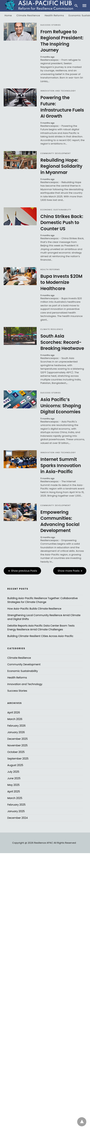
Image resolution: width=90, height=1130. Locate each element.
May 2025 (13, 785)
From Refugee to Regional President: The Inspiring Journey (61, 41)
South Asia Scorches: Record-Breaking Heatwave (62, 342)
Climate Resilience (28, 15)
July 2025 (13, 772)
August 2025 (15, 765)
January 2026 (16, 732)
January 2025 (16, 811)
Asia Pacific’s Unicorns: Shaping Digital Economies (60, 405)
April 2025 (13, 791)
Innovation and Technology (58, 90)
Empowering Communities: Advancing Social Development (59, 521)
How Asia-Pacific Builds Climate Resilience (34, 608)
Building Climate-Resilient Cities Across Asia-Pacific (40, 636)
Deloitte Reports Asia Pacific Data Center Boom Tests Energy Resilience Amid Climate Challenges (41, 627)
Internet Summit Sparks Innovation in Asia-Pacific (60, 465)
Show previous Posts (24, 571)
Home (8, 15)
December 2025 (17, 739)
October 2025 (16, 752)
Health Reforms (54, 15)
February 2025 (16, 804)
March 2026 (14, 719)
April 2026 (13, 712)
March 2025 (14, 798)
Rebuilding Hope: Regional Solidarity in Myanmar (61, 166)
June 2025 (13, 778)
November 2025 (17, 745)
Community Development (55, 153)
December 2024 (17, 818)
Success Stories (50, 25)
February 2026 (16, 725)
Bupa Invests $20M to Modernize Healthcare (61, 282)
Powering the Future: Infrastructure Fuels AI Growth (62, 107)
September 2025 (17, 758)
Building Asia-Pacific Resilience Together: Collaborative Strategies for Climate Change (42, 600)
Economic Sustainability (55, 209)
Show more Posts (69, 571)
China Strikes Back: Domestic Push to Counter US (61, 222)
